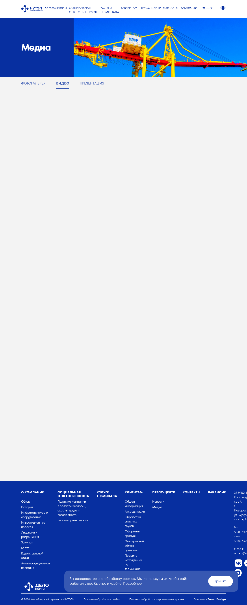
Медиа (157, 507)
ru (203, 7)
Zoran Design (217, 599)
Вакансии (217, 492)
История (27, 507)
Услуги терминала (107, 494)
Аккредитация (135, 511)
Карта (25, 548)
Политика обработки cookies (102, 599)
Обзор (25, 501)
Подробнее (132, 583)
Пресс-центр (163, 492)
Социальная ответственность (73, 494)
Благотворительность (73, 520)
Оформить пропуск (132, 533)
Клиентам (134, 492)
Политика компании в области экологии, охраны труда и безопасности (72, 508)
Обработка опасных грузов (133, 521)
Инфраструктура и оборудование (34, 514)
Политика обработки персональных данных (156, 599)
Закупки (27, 542)
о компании (32, 492)
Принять (220, 581)
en (212, 7)
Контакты (191, 492)
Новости (158, 501)
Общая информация (134, 503)
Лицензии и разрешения (30, 534)
